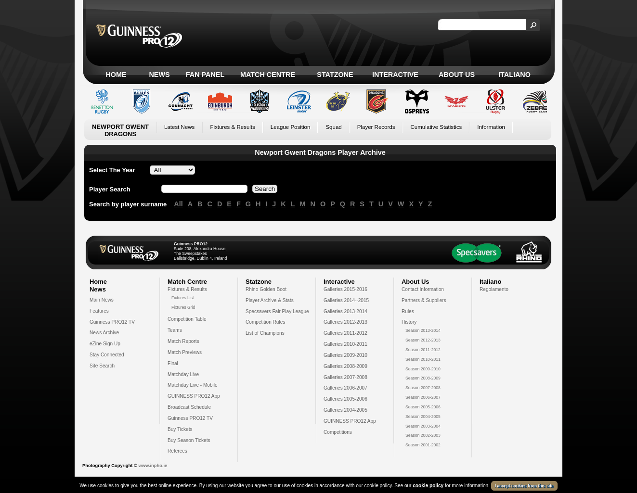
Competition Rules (265, 322)
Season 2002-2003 (423, 435)
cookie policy (428, 485)
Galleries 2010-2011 (345, 344)
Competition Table (187, 319)
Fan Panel (205, 74)
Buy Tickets (180, 429)
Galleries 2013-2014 (345, 311)
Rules (408, 311)
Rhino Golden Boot (266, 289)
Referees (177, 451)
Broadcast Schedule (189, 407)
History (409, 322)
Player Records (376, 127)
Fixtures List (182, 297)
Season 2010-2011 (423, 359)
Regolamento (494, 289)
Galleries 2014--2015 (346, 300)
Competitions (338, 432)
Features (99, 311)
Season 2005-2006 (423, 407)
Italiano (514, 74)
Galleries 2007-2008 (345, 377)
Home (115, 74)
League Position (291, 127)
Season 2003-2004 (423, 426)
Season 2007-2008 (423, 387)
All (178, 204)
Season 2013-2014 (423, 330)
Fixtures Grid (183, 307)
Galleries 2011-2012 (345, 333)
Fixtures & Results (232, 127)
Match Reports (183, 341)
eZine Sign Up (105, 343)
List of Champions (265, 333)
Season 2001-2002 (423, 444)
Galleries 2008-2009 (345, 366)
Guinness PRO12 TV (112, 322)
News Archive (104, 332)
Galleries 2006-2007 (345, 388)
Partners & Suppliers (424, 300)
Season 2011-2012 (423, 349)
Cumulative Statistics (436, 127)
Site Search (102, 365)
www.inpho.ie (152, 465)
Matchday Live (183, 374)
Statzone (335, 74)
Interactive (395, 74)
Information (491, 127)
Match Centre (267, 74)
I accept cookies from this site (524, 485)
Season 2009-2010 (423, 369)
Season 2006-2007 (423, 397)
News (159, 74)
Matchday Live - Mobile (193, 385)
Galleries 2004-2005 (345, 410)
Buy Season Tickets (189, 440)
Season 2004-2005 (423, 416)
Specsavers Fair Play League (277, 311)
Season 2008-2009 (423, 378)
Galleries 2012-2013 (345, 322)
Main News (102, 300)
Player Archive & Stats (270, 300)
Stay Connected (107, 354)
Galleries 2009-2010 (345, 355)
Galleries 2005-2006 (345, 399)
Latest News (179, 127)
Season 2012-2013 (423, 340)
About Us (457, 74)
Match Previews (185, 352)
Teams (175, 330)
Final (173, 363)
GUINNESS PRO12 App (194, 396)
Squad (333, 127)
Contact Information (423, 289)
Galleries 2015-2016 (345, 289)
